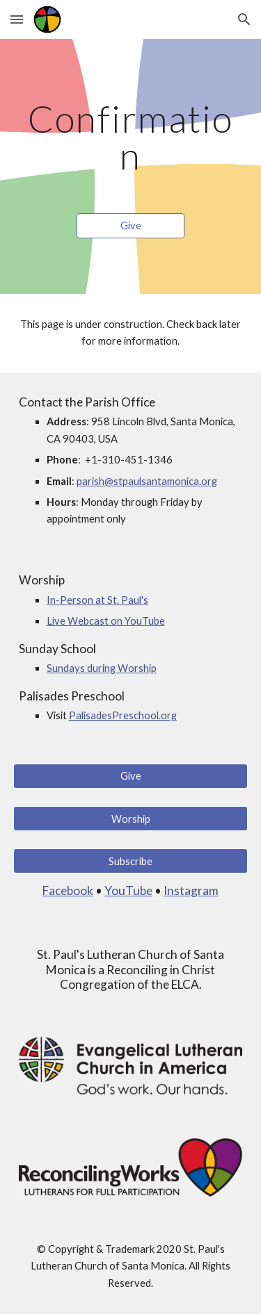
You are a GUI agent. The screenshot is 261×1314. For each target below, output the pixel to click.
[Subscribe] (131, 861)
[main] (130, 137)
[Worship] (131, 819)
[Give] (130, 226)
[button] (16, 19)
